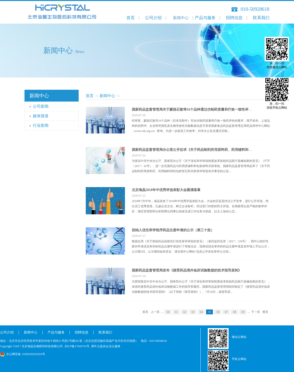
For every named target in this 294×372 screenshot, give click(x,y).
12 (184, 312)
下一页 (255, 312)
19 (242, 312)
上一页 (155, 312)
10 (167, 312)
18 (234, 312)
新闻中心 (107, 96)
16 (217, 312)
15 (209, 312)
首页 (130, 17)
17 (226, 312)
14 (201, 312)
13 (192, 312)
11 (176, 312)
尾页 (265, 312)
